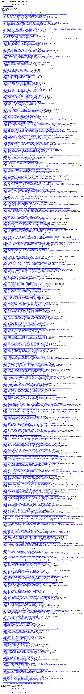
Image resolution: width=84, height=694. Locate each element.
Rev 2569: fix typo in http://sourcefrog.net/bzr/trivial (14, 170)
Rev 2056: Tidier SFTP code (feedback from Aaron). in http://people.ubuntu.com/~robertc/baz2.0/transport (25, 43)
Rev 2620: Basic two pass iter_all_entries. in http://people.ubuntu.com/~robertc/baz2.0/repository (23, 379)
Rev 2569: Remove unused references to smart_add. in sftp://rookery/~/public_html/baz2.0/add (23, 172)
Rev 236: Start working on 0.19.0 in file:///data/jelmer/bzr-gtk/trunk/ (17, 105)
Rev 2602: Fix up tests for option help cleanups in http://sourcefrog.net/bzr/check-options (22, 288)
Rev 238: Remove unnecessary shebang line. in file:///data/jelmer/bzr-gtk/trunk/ (20, 108)
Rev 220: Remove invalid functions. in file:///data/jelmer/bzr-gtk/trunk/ (18, 69)
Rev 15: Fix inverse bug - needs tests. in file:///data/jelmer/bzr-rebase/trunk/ (19, 25)
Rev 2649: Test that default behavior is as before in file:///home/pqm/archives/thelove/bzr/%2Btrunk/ (24, 511)
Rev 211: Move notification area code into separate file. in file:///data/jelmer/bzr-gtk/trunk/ (22, 54)
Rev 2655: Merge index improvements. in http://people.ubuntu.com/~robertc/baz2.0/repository (23, 533)
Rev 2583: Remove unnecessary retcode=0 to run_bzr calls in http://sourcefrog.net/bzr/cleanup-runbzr (24, 221)
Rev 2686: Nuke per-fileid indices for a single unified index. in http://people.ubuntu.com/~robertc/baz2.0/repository (27, 605)
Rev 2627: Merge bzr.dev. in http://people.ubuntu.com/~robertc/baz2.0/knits (19, 424)
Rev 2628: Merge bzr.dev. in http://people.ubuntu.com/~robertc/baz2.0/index (19, 429)
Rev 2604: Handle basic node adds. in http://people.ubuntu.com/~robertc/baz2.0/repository (22, 297)
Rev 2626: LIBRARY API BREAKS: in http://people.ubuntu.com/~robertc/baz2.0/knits (21, 416)
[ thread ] (14, 4)
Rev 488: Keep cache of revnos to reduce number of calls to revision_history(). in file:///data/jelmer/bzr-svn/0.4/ (27, 627)
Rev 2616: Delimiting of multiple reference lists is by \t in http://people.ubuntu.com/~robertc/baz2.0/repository (26, 359)
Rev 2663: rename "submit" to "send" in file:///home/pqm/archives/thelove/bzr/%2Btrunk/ (22, 565)
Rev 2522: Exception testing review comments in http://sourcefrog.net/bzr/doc (19, 122)
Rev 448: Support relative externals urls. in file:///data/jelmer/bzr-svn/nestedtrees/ (20, 625)
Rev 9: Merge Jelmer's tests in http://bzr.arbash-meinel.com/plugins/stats (18, 683)
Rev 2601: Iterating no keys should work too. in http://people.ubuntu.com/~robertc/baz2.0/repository (24, 281)
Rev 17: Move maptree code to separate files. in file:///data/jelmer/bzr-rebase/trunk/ (21, 31)
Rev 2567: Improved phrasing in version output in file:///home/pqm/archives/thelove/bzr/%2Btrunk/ (24, 150)
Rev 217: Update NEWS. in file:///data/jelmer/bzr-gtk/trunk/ (16, 63)
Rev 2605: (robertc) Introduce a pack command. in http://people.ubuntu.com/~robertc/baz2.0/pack (24, 298)
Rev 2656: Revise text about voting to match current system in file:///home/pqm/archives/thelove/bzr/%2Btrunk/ (27, 538)
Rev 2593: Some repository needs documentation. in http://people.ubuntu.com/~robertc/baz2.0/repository (25, 245)
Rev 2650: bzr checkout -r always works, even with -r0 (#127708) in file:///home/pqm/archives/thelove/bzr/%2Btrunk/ (28, 512)
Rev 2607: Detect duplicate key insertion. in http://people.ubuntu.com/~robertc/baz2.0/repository (23, 311)
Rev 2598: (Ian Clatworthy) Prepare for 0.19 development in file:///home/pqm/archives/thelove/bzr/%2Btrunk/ (26, 261)
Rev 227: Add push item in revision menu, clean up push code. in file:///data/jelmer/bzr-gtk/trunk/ (23, 86)
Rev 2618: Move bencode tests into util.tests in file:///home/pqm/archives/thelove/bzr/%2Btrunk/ (23, 366)
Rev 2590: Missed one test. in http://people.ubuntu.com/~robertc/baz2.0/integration (20, 238)
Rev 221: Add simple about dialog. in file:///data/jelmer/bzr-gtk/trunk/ (18, 71)
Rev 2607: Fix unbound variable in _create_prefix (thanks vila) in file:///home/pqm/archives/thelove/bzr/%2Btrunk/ (27, 312)
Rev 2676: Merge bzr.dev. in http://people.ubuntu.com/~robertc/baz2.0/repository (20, 592)
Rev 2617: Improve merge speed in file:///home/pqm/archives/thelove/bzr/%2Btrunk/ (21, 362)
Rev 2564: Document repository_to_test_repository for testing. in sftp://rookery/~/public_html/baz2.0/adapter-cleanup (28, 144)
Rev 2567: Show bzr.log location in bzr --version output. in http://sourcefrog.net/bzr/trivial (22, 152)
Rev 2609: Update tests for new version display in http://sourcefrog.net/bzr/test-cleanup (21, 325)
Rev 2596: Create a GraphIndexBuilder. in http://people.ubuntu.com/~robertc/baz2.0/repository (23, 257)
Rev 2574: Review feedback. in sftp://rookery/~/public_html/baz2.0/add (18, 195)
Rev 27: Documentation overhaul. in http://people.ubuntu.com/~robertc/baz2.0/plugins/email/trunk (24, 609)
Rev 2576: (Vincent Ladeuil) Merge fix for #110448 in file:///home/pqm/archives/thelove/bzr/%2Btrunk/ (25, 201)
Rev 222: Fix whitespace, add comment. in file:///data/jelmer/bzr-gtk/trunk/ (19, 74)
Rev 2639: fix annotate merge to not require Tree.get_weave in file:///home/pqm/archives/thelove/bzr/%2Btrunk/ (27, 482)
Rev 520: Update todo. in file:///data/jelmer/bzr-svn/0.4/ (15, 667)
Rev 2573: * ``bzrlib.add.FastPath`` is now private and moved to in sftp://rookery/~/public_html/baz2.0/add (26, 189)
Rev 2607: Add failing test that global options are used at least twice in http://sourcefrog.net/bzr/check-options (26, 310)
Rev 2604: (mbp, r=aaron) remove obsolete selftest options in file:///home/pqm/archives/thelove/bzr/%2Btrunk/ (26, 295)
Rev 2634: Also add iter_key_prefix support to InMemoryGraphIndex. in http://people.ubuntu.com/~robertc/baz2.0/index (28, 458)
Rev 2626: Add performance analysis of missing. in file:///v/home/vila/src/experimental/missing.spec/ (24, 413)
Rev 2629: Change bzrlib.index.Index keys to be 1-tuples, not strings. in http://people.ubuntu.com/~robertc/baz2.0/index (28, 433)
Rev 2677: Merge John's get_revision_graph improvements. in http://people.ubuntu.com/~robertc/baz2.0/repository (27, 593)
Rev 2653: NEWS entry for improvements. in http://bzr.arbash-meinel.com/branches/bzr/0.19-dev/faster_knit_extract (28, 528)
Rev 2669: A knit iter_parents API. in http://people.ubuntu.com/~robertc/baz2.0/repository (22, 578)
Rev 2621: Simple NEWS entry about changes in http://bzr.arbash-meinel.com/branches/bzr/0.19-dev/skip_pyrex (27, 386)
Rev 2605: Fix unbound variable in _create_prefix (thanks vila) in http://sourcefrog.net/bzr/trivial (23, 303)
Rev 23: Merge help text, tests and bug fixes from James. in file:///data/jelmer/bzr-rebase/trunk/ (23, 111)
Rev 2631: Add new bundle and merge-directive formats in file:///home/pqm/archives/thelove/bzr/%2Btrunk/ (26, 442)
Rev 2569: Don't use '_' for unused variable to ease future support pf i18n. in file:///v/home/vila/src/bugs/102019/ (27, 169)
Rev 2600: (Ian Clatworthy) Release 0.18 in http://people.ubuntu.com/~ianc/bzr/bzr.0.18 (21, 272)
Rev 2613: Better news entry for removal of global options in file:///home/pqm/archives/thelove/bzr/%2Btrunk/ (26, 345)
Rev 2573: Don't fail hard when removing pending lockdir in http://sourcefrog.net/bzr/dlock (22, 190)
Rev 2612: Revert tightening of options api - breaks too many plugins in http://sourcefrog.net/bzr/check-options (26, 343)
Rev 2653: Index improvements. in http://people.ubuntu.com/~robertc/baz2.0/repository (21, 526)
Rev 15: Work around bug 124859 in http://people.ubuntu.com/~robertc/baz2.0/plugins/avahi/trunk (24, 27)
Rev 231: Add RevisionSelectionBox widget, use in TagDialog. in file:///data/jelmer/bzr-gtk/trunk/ (24, 97)
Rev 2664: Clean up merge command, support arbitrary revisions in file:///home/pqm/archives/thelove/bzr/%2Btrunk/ (28, 567)
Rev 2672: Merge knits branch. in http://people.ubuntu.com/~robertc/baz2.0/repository (21, 587)
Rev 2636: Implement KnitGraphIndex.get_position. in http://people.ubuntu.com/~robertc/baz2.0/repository (26, 470)
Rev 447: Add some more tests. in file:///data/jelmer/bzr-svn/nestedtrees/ (18, 624)
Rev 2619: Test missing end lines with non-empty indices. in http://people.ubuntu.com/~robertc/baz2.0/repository (27, 373)
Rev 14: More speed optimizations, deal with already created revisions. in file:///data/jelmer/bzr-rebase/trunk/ (26, 24)
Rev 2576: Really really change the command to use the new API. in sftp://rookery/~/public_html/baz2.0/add (26, 202)
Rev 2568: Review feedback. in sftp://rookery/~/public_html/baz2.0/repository (19, 162)
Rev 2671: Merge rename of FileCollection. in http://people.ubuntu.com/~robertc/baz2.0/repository (24, 586)
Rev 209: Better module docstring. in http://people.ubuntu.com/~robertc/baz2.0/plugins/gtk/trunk (23, 48)
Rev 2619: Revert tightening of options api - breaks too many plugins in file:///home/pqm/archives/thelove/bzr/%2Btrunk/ (29, 372)
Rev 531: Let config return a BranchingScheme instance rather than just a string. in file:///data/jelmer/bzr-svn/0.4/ (27, 675)
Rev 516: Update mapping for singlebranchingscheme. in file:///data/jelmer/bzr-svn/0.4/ (21, 663)
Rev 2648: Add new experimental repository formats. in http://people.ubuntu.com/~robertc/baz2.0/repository (26, 509)
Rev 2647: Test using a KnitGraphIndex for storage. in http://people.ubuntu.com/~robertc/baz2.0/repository (26, 506)
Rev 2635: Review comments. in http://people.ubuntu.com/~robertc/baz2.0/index (20, 465)
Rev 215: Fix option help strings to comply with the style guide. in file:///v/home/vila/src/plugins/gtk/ (24, 62)
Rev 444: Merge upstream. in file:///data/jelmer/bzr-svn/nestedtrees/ (17, 620)
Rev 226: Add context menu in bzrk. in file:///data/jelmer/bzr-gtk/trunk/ (18, 84)
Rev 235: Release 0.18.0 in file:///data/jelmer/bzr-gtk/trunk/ (15, 104)
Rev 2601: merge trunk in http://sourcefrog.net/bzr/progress (15, 282)
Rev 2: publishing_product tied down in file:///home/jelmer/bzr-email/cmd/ (19, 617)
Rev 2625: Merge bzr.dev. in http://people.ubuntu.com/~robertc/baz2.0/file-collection (21, 406)
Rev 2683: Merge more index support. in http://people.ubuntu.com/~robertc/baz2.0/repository (23, 600)
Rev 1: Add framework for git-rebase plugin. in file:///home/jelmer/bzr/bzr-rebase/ (20, 36)
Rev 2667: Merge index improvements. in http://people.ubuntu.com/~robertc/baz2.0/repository (23, 572)
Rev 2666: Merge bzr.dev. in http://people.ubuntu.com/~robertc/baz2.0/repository (20, 571)
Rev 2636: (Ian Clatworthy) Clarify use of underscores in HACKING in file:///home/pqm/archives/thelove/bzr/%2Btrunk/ (29, 468)
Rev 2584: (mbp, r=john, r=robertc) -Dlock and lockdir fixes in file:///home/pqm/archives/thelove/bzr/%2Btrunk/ (27, 222)
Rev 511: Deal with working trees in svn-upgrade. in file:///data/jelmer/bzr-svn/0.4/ (20, 656)
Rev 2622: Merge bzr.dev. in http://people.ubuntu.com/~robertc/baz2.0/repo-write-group (21, 391)
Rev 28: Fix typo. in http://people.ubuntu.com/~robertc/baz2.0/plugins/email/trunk (20, 612)
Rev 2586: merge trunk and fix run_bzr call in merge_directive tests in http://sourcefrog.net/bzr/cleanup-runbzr (26, 226)
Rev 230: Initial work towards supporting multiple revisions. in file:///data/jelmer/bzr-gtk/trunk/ (23, 95)
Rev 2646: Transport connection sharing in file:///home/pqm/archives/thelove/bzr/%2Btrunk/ (22, 504)
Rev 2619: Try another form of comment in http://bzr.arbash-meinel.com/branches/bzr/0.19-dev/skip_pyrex (25, 375)
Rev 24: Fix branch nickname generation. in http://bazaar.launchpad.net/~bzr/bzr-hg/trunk (22, 116)
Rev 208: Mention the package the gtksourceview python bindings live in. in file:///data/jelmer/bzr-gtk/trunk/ (26, 45)
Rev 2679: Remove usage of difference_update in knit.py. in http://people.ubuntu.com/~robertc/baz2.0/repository (27, 596)
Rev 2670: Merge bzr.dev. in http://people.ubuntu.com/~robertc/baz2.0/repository (20, 584)
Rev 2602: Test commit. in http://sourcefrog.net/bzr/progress (16, 290)
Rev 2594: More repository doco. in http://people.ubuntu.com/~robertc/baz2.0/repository (22, 249)
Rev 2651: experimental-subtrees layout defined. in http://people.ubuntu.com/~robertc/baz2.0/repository (25, 519)
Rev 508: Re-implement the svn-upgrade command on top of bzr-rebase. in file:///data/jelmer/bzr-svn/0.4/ (25, 652)
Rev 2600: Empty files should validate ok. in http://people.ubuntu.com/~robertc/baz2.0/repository (23, 276)
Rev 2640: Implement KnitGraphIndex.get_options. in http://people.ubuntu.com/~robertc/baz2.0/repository (25, 488)
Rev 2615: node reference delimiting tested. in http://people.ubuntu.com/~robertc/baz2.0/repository (24, 356)
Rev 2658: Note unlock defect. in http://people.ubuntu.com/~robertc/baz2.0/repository (21, 544)
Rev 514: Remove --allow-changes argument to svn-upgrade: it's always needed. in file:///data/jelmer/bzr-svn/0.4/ (27, 659)
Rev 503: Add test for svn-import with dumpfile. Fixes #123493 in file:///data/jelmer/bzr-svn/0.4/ (23, 646)
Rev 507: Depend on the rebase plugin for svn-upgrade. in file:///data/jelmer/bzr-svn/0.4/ (22, 651)
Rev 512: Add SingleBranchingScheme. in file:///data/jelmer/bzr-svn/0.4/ (18, 657)
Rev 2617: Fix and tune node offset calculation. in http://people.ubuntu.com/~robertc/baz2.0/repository (25, 361)
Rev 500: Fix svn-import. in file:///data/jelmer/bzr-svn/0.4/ (15, 643)
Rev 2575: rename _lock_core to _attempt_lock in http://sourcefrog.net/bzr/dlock (20, 199)
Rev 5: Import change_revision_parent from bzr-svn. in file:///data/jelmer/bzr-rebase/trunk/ (22, 677)
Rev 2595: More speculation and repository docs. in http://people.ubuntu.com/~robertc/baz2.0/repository (25, 253)
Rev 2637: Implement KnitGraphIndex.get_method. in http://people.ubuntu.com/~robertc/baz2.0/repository (26, 477)
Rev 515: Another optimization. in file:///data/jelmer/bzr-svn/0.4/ (17, 660)
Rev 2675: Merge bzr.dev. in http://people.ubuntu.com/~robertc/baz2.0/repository (20, 591)
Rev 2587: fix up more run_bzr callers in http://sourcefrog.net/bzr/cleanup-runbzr (20, 231)
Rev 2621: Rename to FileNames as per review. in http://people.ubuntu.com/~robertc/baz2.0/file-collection (25, 385)
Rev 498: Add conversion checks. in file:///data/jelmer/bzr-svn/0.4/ (17, 639)
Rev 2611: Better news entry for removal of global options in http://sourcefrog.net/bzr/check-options (24, 335)
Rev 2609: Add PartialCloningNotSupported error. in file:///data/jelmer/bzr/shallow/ (21, 322)
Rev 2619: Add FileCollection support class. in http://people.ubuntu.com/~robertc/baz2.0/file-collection (25, 371)
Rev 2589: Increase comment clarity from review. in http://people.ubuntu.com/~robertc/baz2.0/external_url (25, 235)
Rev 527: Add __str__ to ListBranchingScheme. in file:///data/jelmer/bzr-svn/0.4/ (20, 670)
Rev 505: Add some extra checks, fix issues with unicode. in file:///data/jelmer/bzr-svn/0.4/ (22, 649)
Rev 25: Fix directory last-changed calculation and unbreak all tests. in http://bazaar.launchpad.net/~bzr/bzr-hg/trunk (27, 271)
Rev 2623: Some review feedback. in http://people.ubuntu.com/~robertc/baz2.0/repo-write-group (23, 398)
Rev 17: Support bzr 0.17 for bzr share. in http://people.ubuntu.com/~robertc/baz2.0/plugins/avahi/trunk (25, 32)
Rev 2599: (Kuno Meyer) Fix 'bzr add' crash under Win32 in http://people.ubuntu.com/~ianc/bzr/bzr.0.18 (25, 263)
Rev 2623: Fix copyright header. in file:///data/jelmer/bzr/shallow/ (17, 396)
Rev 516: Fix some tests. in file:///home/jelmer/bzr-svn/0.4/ (15, 662)
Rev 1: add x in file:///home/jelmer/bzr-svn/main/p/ (14, 37)
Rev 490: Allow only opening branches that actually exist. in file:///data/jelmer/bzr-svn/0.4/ (22, 630)
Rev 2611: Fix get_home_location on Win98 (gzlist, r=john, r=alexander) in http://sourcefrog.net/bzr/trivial (25, 337)
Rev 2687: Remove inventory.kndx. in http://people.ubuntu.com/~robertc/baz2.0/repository (22, 606)
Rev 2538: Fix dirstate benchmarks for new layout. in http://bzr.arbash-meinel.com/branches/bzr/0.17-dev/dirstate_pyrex (28, 130)
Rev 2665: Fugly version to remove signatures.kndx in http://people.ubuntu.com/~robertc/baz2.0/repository (26, 569)
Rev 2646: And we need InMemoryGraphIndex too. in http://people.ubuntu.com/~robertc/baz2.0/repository (25, 503)
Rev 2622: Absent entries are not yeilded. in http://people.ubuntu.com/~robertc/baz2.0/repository (23, 389)
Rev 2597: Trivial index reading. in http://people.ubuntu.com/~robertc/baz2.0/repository (21, 258)
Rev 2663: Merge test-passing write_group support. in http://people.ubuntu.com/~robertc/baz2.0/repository (25, 563)
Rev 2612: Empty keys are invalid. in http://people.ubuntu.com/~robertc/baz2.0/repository (22, 342)
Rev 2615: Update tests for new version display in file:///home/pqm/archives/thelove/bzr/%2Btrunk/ (24, 357)
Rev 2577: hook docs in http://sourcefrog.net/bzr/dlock (14, 205)
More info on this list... (8, 6)
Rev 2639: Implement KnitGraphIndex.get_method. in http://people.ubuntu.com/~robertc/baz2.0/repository (26, 483)
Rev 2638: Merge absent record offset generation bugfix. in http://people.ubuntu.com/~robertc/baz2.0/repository (27, 480)
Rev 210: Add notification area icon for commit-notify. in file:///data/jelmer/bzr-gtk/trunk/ (22, 51)
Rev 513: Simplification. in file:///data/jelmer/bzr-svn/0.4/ (15, 658)
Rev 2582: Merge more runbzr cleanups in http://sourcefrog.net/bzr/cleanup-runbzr (20, 217)
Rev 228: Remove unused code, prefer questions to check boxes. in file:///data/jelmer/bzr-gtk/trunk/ (24, 89)
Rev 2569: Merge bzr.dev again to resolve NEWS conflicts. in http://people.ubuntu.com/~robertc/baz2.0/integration (27, 171)
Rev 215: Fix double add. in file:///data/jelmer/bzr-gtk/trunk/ (16, 61)
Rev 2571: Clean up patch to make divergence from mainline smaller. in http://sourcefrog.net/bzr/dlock (25, 182)
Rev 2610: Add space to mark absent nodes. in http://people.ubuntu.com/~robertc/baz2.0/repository (24, 330)
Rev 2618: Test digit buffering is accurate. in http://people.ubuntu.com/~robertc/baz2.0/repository (23, 368)
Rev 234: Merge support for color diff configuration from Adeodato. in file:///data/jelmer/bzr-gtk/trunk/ (25, 103)
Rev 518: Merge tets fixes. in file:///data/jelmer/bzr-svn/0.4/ (15, 665)
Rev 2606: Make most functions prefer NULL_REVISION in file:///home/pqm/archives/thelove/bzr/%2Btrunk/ (26, 308)
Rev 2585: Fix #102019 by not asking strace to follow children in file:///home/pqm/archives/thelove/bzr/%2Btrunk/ (27, 224)
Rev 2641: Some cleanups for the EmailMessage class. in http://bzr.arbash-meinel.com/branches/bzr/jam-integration (27, 491)
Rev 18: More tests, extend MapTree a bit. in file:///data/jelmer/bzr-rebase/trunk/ (20, 34)
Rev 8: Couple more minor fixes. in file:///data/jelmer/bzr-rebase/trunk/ (18, 680)
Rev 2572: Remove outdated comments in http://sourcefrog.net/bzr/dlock (18, 188)
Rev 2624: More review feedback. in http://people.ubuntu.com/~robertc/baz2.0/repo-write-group (23, 402)
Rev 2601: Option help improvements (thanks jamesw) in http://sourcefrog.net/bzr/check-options (23, 285)
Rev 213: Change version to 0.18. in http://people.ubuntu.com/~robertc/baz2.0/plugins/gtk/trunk (23, 57)
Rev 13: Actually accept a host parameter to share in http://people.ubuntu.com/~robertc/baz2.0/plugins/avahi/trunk (27, 21)
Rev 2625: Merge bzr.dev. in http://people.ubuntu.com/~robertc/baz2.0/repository (20, 408)
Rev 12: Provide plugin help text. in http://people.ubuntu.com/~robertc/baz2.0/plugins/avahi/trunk (24, 19)
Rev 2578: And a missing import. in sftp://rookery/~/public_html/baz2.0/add (19, 209)
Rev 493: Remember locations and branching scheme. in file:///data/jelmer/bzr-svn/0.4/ (21, 633)
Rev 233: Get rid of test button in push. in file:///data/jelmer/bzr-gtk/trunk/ (19, 102)
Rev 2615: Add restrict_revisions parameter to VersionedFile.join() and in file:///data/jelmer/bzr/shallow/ (25, 352)
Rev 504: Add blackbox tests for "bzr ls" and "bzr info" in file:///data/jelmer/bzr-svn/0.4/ (22, 647)
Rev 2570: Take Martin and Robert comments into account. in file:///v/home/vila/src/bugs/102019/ (24, 178)
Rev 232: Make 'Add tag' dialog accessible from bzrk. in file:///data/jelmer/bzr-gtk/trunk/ (22, 99)
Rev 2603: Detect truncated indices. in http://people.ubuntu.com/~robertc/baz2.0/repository (22, 291)
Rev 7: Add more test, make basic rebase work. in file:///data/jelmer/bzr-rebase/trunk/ (21, 679)
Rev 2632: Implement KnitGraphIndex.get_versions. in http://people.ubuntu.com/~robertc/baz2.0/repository (26, 449)
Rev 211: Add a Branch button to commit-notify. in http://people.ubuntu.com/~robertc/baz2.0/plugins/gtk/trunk (26, 52)
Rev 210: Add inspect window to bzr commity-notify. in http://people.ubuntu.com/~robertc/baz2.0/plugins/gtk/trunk (27, 50)
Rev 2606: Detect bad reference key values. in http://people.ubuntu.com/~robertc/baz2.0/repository (24, 306)
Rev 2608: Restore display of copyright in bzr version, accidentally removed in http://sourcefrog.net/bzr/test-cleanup (27, 319)
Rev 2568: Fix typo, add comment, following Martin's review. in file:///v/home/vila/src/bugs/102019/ (24, 157)
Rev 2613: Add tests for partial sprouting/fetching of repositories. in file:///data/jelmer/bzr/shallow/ (24, 344)
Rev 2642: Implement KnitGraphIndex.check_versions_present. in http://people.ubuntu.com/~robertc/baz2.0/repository (28, 493)
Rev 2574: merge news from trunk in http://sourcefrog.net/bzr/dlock (17, 194)
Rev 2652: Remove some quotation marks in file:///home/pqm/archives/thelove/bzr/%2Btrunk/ (23, 520)
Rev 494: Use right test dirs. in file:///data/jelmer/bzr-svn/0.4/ (16, 635)
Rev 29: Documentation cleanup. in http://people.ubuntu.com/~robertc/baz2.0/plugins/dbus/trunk (23, 615)
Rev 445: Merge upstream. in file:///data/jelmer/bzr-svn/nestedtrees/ (17, 622)
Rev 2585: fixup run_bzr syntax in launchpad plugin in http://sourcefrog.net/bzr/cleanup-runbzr (23, 225)
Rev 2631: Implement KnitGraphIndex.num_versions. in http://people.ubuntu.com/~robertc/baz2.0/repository (26, 444)
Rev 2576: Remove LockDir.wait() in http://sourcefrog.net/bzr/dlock (17, 203)
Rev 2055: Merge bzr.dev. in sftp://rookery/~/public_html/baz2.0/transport (19, 42)
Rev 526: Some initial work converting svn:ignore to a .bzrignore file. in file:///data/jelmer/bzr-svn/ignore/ (25, 669)
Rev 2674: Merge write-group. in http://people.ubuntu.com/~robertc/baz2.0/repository (21, 590)
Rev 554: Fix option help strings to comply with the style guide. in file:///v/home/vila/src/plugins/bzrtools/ (25, 676)
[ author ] (18, 4)
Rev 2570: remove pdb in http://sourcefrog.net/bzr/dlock (15, 177)
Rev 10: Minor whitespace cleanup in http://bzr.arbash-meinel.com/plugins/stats (20, 15)
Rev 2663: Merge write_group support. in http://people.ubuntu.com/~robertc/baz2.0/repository (23, 564)
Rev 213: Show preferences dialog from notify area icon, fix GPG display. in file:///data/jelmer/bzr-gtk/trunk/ (26, 58)
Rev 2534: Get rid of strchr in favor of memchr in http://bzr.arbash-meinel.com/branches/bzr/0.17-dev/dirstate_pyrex (27, 126)
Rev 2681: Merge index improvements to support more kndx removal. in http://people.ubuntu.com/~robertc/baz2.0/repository (29, 598)
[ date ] (22, 4)
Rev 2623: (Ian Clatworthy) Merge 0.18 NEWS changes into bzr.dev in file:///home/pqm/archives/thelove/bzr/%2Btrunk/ (28, 393)
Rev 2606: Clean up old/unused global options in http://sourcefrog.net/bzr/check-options (22, 305)
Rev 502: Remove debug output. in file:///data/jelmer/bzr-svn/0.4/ (17, 645)
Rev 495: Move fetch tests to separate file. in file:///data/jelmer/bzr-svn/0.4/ (19, 636)
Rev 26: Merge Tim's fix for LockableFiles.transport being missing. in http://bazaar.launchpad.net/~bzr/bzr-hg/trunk (27, 607)
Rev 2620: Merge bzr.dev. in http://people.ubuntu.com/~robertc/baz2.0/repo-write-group (21, 382)
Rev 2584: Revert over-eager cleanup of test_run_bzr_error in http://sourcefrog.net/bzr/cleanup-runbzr (24, 223)
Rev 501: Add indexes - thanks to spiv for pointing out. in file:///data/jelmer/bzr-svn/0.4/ (21, 644)
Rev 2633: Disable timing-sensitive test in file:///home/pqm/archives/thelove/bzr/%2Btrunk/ (22, 451)
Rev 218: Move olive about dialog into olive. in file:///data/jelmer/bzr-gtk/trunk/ (20, 64)
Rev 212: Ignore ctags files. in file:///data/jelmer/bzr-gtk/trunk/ (16, 55)
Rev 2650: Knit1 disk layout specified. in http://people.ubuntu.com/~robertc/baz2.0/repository (23, 513)
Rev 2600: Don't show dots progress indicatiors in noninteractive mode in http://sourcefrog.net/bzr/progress (26, 275)
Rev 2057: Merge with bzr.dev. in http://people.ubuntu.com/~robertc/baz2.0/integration (21, 44)
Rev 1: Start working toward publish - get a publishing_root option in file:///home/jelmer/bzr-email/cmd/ (25, 39)
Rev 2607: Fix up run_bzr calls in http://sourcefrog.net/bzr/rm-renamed (18, 313)
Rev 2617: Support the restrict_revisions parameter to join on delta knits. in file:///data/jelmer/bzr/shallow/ (25, 363)
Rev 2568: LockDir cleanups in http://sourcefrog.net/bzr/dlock (16, 159)
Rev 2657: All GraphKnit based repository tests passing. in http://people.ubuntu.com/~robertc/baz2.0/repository (26, 540)
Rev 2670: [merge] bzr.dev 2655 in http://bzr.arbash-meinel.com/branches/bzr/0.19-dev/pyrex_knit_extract (25, 583)
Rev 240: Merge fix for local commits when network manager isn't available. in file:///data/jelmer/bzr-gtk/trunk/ (26, 112)
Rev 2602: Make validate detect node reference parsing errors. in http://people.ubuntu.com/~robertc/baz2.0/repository (28, 289)
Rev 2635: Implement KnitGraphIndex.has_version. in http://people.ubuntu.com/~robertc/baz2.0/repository (26, 464)
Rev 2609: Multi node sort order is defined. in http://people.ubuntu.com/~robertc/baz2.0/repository (24, 324)
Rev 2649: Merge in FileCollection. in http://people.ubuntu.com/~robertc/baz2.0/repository (22, 510)
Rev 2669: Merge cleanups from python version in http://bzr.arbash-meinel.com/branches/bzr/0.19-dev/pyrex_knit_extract (29, 579)
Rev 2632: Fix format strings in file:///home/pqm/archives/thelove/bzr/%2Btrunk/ (20, 448)
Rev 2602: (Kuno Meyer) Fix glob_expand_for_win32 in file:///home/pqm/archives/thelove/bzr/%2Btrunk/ (25, 286)
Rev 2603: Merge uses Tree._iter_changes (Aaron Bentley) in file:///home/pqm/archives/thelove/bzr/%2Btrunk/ (26, 293)
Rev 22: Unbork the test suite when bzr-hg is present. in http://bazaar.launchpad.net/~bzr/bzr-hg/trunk (24, 94)
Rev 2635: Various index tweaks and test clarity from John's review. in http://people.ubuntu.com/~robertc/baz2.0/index (28, 466)
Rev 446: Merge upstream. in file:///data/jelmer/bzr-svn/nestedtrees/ (17, 623)
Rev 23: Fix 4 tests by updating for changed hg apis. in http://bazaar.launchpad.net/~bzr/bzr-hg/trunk (24, 110)
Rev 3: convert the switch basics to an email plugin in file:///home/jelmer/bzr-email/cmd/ (22, 618)
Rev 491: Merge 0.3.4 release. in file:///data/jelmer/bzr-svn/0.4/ (16, 631)
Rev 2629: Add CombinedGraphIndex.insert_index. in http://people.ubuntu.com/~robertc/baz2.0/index (25, 432)
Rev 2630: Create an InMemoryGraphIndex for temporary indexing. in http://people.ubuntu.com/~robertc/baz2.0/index (28, 438)
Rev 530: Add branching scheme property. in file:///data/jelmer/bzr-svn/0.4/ (19, 673)
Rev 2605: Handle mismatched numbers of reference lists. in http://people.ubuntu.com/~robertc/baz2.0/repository (27, 304)
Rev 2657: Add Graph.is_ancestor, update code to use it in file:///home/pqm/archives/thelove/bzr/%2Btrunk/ (26, 539)
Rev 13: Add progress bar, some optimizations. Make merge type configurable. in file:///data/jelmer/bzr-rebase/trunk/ (28, 22)
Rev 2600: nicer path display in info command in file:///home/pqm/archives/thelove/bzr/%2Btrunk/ (24, 278)
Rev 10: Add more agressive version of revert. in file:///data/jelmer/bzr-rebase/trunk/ (21, 12)
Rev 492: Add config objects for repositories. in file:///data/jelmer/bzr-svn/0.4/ (19, 632)
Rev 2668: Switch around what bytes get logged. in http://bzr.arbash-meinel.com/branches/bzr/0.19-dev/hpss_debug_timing (29, 577)
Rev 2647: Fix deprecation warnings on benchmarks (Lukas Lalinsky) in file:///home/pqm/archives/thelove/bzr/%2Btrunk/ (29, 505)
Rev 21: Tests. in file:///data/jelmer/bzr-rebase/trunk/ (14, 66)
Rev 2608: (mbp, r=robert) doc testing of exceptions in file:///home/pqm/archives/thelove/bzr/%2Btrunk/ (25, 316)
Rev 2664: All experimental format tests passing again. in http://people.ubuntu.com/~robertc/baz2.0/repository (26, 566)
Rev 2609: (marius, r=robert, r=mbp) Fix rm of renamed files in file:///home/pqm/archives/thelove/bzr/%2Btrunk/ (27, 321)
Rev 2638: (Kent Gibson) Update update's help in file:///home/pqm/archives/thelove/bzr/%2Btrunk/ (24, 478)
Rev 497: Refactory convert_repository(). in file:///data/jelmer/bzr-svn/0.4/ (19, 638)
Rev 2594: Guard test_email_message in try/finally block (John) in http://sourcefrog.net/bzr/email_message (26, 248)
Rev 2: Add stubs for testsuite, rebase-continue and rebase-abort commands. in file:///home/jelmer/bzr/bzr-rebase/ (27, 616)
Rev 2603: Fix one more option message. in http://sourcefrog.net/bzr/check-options (20, 292)
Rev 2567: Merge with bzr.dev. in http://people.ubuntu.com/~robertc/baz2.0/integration (21, 151)
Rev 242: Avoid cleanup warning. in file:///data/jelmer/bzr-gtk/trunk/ (17, 115)
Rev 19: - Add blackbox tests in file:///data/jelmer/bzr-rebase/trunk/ (17, 35)
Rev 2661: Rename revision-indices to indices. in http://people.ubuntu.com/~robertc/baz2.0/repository (24, 556)
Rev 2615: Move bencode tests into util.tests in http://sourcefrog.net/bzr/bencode (20, 355)
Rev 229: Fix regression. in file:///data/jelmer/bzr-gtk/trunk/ (15, 91)
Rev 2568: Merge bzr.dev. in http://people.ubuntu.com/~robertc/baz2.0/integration (20, 161)
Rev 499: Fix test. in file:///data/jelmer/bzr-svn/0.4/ (14, 640)
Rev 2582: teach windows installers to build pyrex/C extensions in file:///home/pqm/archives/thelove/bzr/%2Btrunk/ (27, 218)
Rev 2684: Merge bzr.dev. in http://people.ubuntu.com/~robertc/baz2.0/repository (20, 603)
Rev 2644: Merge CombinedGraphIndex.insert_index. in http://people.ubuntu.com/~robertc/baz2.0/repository (26, 497)
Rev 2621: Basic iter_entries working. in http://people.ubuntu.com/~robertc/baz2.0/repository (23, 384)
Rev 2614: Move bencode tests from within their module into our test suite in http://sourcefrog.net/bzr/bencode (26, 350)
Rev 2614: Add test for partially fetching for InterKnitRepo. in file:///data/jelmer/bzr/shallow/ (23, 349)
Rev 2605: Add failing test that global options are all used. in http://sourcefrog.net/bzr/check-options (24, 301)
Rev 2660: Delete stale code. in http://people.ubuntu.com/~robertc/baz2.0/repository (21, 551)
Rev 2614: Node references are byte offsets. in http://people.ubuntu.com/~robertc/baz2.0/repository (24, 351)
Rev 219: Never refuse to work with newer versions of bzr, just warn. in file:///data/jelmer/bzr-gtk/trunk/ (25, 65)
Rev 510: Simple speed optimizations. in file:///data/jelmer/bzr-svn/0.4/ (18, 655)
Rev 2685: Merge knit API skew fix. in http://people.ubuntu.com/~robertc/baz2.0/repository (22, 604)
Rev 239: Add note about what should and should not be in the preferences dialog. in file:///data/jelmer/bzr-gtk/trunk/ (28, 109)
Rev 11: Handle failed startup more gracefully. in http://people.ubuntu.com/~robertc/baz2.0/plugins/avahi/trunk (26, 17)
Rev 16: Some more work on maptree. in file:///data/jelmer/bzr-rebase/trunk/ (19, 30)
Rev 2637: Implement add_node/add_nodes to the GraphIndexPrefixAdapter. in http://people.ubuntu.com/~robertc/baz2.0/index (30, 475)
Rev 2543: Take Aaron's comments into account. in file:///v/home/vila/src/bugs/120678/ (21, 136)
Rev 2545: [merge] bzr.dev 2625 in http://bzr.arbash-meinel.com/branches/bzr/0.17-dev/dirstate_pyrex (24, 138)
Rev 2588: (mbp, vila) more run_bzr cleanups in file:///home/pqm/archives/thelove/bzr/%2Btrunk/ (24, 232)
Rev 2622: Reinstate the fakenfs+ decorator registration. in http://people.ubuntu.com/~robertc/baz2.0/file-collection (27, 392)
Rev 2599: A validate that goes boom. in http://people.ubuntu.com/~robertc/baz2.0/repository (23, 266)
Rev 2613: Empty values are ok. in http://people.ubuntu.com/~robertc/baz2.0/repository (21, 346)
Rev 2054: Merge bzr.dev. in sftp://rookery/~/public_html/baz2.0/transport (19, 41)
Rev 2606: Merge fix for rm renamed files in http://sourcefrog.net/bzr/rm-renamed (20, 309)
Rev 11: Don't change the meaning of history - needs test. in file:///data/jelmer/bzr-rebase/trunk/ (23, 16)
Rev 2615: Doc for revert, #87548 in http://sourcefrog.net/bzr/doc (17, 353)
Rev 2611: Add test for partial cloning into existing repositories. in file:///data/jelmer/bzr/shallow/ (23, 333)
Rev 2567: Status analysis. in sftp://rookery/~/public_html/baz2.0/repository (19, 154)
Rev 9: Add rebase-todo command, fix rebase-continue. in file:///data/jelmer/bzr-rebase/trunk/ (23, 682)
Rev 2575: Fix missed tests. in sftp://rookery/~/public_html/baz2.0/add (18, 198)
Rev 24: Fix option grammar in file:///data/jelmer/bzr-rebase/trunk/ (17, 117)
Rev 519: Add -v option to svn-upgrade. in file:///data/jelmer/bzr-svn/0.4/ (18, 666)
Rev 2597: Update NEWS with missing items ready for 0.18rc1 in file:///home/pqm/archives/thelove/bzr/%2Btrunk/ (27, 259)
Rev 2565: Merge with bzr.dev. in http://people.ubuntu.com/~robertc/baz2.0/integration (21, 145)
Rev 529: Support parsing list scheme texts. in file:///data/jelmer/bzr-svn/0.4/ (19, 672)
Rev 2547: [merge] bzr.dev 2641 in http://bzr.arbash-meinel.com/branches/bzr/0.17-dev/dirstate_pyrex (24, 142)
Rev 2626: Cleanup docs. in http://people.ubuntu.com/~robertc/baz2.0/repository (20, 415)
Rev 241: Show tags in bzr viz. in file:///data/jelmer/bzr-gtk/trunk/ (17, 114)
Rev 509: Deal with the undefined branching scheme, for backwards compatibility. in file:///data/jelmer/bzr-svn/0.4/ (27, 653)
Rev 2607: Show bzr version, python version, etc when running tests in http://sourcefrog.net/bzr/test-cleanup (26, 315)
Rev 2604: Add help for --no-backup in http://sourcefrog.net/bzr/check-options (19, 296)
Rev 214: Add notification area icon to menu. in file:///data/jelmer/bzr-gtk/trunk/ (20, 59)
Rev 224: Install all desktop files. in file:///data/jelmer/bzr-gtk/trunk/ (17, 79)
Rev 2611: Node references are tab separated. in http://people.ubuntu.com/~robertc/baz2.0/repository (24, 338)
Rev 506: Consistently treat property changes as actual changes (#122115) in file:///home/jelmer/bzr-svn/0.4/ (26, 650)
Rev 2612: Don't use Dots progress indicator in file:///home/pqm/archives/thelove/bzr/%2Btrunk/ (23, 341)
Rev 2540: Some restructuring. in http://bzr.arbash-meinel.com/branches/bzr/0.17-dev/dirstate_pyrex (24, 132)
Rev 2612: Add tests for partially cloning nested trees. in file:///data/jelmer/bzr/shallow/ (21, 339)
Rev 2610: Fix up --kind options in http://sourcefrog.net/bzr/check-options (19, 331)
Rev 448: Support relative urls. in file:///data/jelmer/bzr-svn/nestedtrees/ (18, 626)
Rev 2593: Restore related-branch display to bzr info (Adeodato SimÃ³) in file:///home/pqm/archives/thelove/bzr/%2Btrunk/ (29, 244)
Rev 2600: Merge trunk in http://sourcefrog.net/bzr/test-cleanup (16, 277)
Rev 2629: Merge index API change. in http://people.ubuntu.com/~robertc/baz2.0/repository (22, 435)
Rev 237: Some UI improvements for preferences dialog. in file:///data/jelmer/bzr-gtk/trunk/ (22, 106)
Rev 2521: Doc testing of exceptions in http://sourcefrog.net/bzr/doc (17, 121)
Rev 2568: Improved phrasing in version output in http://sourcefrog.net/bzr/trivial (20, 158)
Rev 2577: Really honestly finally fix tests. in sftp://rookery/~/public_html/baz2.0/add (21, 206)
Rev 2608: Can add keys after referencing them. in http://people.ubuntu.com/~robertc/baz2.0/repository (25, 317)
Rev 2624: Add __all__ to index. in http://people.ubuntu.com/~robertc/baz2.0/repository (21, 400)
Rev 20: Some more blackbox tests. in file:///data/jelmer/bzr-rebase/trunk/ (18, 49)
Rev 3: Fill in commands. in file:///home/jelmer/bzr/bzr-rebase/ (16, 619)
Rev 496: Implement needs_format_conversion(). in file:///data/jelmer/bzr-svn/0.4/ (20, 637)
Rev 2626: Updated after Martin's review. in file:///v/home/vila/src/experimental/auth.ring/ (22, 418)
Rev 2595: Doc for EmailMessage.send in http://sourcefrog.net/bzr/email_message (20, 252)
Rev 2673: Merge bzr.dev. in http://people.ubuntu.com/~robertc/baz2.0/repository (20, 589)
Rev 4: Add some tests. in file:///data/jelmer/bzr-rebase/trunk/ (16, 642)
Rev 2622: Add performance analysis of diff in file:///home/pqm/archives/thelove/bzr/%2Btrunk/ (23, 390)
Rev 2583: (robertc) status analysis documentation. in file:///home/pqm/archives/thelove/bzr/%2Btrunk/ (25, 219)
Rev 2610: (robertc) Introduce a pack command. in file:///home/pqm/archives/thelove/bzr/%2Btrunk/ (24, 328)
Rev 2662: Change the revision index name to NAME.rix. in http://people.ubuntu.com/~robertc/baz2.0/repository (27, 562)
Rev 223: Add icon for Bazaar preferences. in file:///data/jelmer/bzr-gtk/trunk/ (19, 76)
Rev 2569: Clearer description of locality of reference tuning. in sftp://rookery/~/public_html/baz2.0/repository (26, 168)
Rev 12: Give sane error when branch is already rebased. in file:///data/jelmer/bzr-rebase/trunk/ (23, 18)
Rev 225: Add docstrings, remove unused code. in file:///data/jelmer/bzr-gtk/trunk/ (20, 82)
